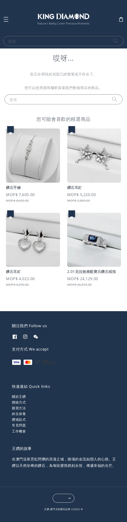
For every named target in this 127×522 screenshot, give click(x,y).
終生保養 (19, 413)
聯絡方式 (19, 402)
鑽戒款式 (19, 419)
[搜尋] (115, 41)
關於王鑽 (19, 396)
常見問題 (19, 425)
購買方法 (19, 408)
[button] (6, 19)
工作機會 (19, 431)
